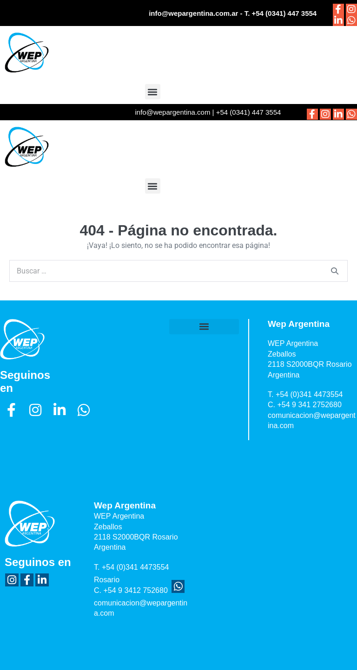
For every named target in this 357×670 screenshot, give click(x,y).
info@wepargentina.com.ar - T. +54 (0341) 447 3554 (233, 13)
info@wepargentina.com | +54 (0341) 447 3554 (208, 112)
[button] (152, 91)
